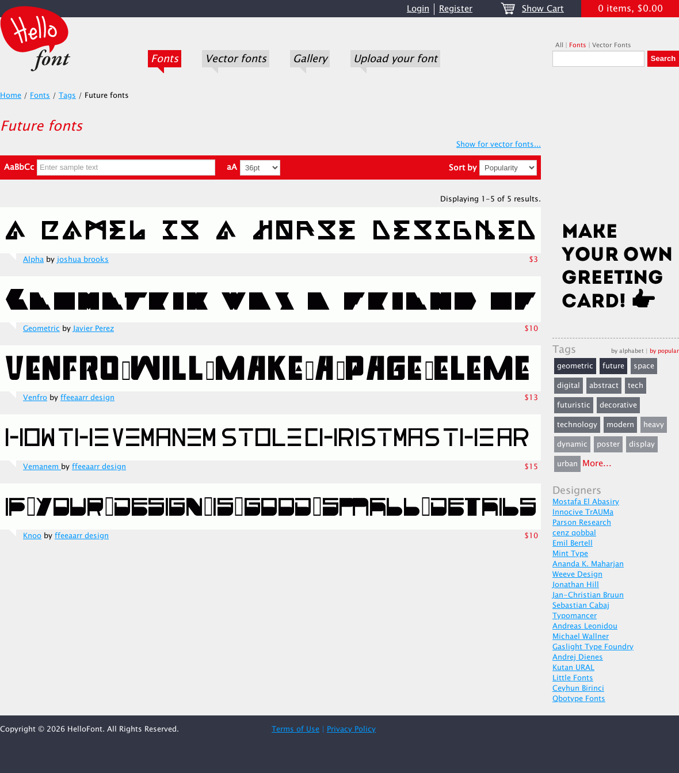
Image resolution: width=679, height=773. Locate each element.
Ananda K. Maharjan (588, 564)
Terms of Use (295, 729)
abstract (604, 385)
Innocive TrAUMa (582, 512)
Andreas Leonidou (584, 626)
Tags (67, 95)
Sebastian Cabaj (580, 605)
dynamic (572, 444)
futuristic (573, 405)
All (559, 45)
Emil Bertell (572, 543)
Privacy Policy (351, 729)
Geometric (41, 328)
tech (635, 385)
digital (568, 385)
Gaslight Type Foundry (593, 647)
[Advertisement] (615, 147)
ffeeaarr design (87, 397)
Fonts (164, 59)
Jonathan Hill (575, 585)
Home (10, 95)
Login (418, 9)
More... (597, 463)
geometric (575, 366)
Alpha (33, 259)
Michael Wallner (580, 636)
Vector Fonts (611, 45)
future (613, 366)
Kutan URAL (573, 667)
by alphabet (627, 350)
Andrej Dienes (577, 657)
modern (620, 425)
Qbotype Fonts (578, 699)
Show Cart (543, 9)
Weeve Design (577, 574)
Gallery (310, 59)
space (644, 366)
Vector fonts (235, 59)
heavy (653, 425)
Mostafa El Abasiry (585, 502)
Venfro (35, 397)
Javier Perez (93, 328)
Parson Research (581, 522)
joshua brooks (83, 259)
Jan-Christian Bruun (588, 595)
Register (455, 9)
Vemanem (42, 467)
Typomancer (574, 616)
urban (567, 464)
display (642, 444)
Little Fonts (572, 678)
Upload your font (395, 59)
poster (608, 444)
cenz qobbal (574, 533)
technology (577, 425)
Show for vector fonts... (498, 144)
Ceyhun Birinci (578, 688)
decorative (618, 405)
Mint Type (570, 553)
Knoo (32, 536)
